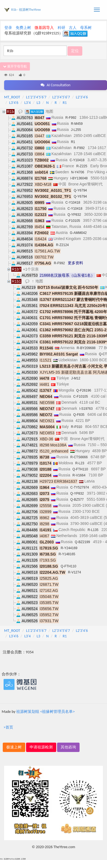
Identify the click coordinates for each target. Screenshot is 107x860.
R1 (65, 102)
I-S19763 (86, 409)
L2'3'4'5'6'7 (61, 97)
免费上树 (23, 27)
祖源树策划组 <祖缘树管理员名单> (45, 711)
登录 (8, 27)
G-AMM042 (78, 233)
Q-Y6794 (80, 190)
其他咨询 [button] (68, 747)
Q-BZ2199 (82, 542)
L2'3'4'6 (82, 97)
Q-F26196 (83, 390)
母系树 (86, 27)
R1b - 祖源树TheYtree (26, 10)
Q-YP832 (74, 215)
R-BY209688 (86, 348)
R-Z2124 (62, 245)
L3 (38, 102)
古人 (73, 27)
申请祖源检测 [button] (41, 747)
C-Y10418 (77, 160)
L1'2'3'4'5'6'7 (36, 97)
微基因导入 (44, 27)
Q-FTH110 (80, 469)
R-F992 (70, 118)
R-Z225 (81, 166)
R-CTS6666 (79, 457)
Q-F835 (79, 415)
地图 (49, 111)
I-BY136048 (79, 178)
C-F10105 (72, 221)
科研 (61, 27)
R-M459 (77, 124)
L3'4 (27, 102)
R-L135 (93, 530)
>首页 (8, 727)
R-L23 (79, 463)
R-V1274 (74, 572)
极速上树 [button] (14, 747)
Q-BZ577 (77, 500)
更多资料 (75, 263)
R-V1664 (78, 475)
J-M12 (75, 378)
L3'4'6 (13, 102)
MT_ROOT (12, 97)
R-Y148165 (67, 554)
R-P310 (76, 427)
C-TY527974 (79, 487)
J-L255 (76, 130)
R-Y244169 (69, 548)
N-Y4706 (77, 172)
